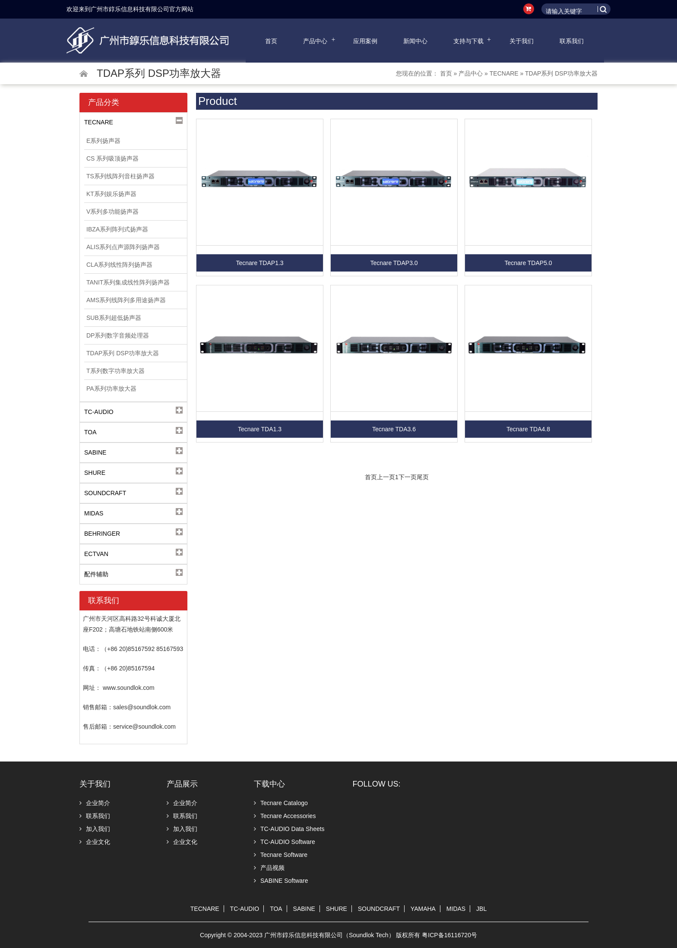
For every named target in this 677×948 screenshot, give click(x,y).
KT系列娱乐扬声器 (111, 193)
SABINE (304, 908)
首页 (271, 41)
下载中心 (269, 784)
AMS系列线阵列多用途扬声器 (126, 300)
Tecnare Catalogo (281, 802)
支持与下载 (468, 41)
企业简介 (94, 802)
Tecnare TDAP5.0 (528, 262)
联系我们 (572, 41)
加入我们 (94, 828)
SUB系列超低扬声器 (113, 317)
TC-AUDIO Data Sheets (289, 828)
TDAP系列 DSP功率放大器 (561, 73)
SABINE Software (281, 880)
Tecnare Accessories (285, 815)
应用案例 (365, 41)
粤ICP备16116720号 (449, 935)
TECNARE (504, 73)
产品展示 (182, 784)
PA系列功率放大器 (111, 388)
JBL (481, 908)
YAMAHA (423, 908)
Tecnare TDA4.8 (528, 429)
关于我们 (521, 41)
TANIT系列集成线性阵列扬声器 (128, 282)
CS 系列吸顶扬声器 (112, 158)
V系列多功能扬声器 (112, 211)
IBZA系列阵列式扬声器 (117, 229)
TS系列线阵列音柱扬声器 (120, 176)
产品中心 (315, 41)
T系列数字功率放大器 (115, 370)
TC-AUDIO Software (284, 841)
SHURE (336, 908)
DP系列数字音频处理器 (117, 335)
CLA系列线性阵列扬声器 (119, 264)
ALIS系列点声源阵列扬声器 (123, 246)
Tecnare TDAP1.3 (259, 262)
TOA (276, 908)
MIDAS (455, 908)
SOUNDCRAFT (379, 908)
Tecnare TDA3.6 (394, 429)
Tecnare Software (280, 854)
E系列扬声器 (103, 140)
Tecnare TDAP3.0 (394, 262)
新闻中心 (415, 41)
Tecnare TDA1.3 (260, 429)
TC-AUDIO (244, 908)
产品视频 (269, 867)
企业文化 (94, 841)
